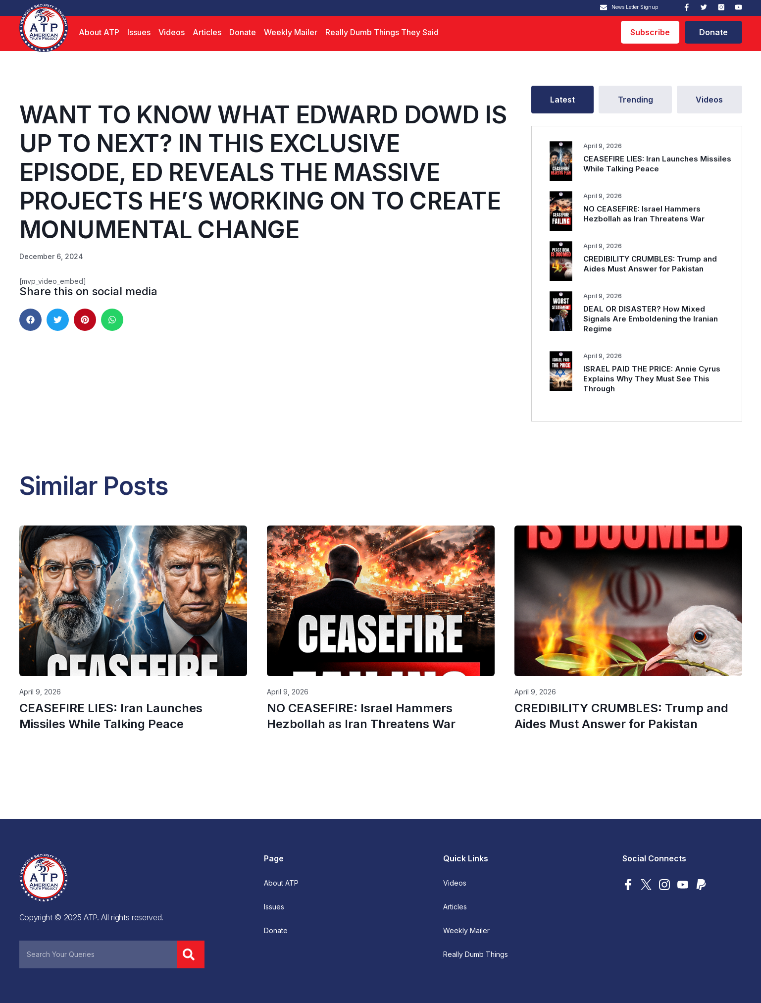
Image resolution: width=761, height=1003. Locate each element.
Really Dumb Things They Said (382, 32)
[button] (30, 320)
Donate (242, 32)
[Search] (190, 954)
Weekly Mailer (290, 32)
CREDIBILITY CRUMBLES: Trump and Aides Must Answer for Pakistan (650, 263)
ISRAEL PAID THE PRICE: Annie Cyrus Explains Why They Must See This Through (651, 378)
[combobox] (98, 954)
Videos (171, 32)
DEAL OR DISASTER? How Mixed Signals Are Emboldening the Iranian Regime (650, 318)
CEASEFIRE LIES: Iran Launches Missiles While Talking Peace (657, 163)
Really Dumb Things (475, 954)
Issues (139, 32)
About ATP (99, 32)
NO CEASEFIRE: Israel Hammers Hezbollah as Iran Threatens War (644, 213)
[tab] (562, 99)
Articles (207, 32)
